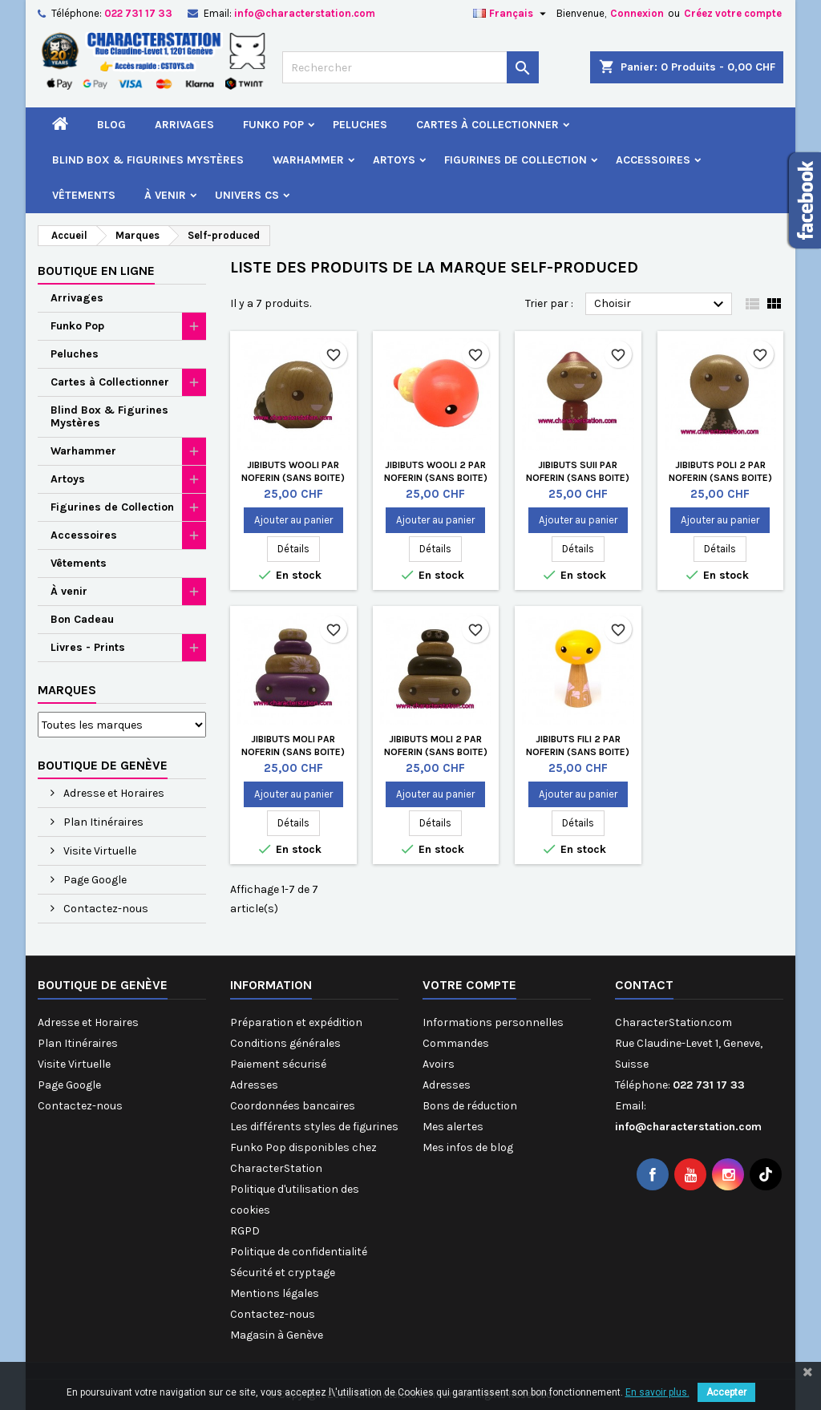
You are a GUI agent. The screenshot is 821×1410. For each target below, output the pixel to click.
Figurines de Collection (515, 160)
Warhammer (308, 160)
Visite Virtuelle (98, 851)
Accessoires (653, 160)
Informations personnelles (493, 1022)
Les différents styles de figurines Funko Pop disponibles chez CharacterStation (314, 1147)
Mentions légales (274, 1293)
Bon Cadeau (82, 619)
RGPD (245, 1231)
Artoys (394, 160)
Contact (644, 984)
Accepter (726, 1392)
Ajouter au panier (293, 520)
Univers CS (247, 195)
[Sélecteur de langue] (511, 13)
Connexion (637, 13)
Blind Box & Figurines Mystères (148, 160)
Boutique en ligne (96, 270)
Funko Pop (273, 124)
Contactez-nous (104, 908)
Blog (111, 124)
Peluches (360, 124)
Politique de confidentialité (298, 1251)
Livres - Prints (88, 647)
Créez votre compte (733, 13)
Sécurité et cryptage (282, 1272)
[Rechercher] (410, 67)
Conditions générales (285, 1043)
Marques (67, 689)
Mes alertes (453, 1126)
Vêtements (83, 195)
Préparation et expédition (296, 1022)
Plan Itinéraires (102, 822)
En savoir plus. (657, 1392)
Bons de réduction (470, 1106)
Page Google (94, 880)
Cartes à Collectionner (487, 124)
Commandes (456, 1043)
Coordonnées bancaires (292, 1106)
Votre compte (469, 984)
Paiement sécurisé (278, 1064)
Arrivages (184, 124)
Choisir (661, 304)
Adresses (254, 1085)
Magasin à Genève (276, 1335)
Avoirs (439, 1064)
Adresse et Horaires (112, 793)
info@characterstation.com (304, 13)
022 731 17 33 (138, 13)
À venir (165, 195)
